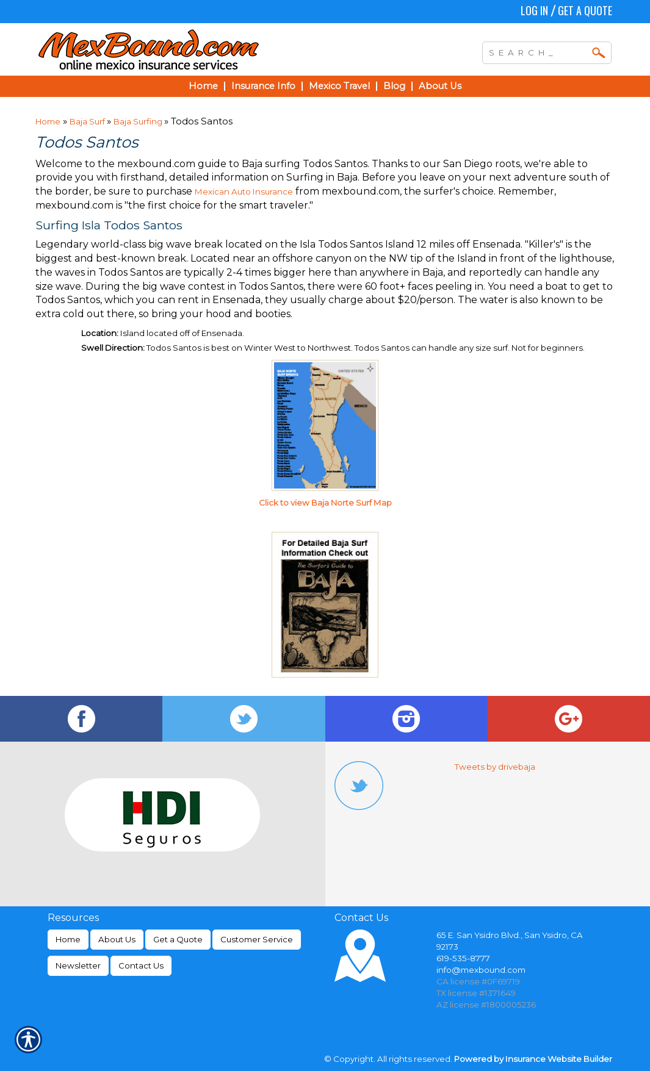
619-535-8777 (463, 958)
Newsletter (78, 965)
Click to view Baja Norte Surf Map (325, 502)
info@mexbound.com (480, 970)
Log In (534, 10)
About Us (116, 939)
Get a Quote (585, 10)
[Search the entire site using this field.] (538, 51)
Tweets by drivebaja (495, 767)
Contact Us (141, 965)
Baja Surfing (139, 121)
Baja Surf (88, 121)
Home (47, 121)
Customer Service (256, 939)
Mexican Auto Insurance (244, 191)
